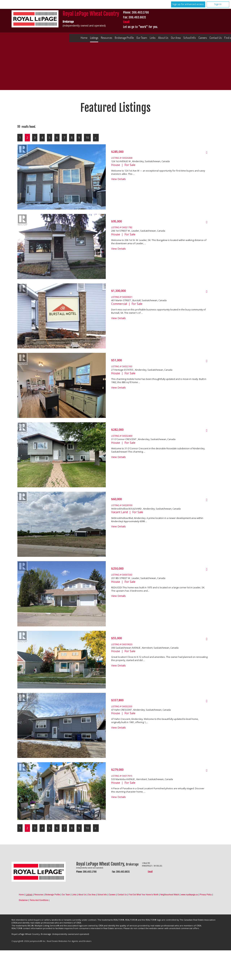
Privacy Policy (206, 894)
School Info (189, 37)
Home (84, 37)
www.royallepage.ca (189, 894)
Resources (106, 37)
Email (126, 22)
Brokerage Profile (124, 37)
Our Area (176, 37)
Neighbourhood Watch (169, 894)
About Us (163, 37)
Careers (203, 37)
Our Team (141, 37)
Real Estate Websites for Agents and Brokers (69, 941)
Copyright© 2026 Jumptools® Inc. (29, 941)
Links (152, 37)
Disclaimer (23, 900)
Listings (94, 37)
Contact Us (122, 894)
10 (87, 138)
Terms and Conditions (39, 900)
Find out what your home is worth (143, 894)
